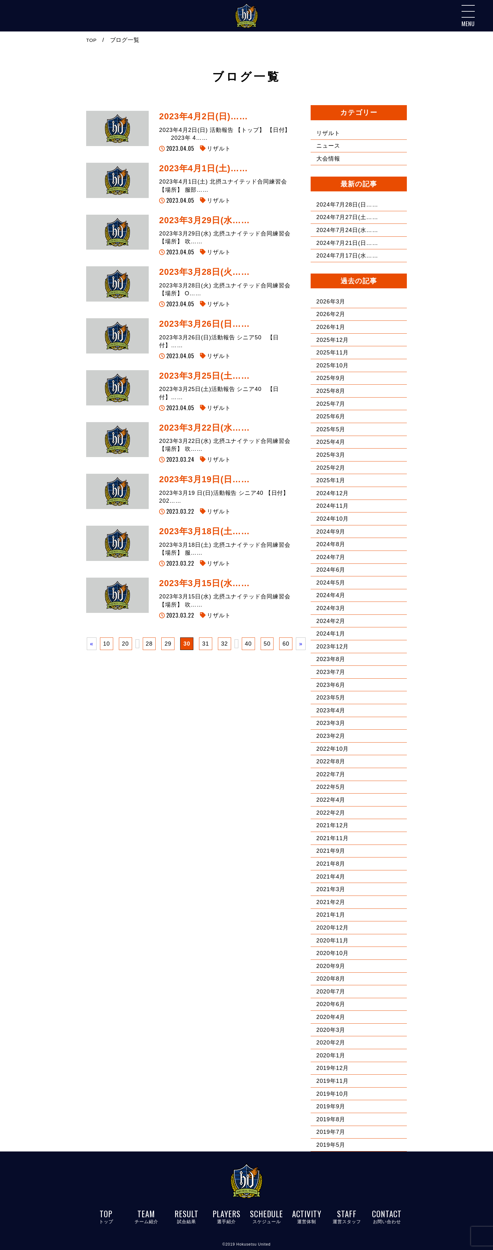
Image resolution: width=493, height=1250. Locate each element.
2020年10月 (332, 953)
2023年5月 (330, 697)
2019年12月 (332, 1068)
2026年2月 (330, 314)
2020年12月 (332, 928)
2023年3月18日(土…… (204, 531)
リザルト (219, 148)
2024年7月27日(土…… (347, 217)
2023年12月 (332, 646)
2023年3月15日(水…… (204, 583)
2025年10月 (332, 365)
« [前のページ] (91, 644)
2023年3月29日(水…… (204, 220)
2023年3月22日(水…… (204, 428)
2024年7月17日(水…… (347, 255)
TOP (92, 40)
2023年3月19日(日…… (204, 479)
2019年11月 (332, 1081)
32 (224, 644)
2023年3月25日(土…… (204, 376)
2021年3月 (330, 889)
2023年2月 (330, 736)
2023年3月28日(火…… (204, 272)
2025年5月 (330, 429)
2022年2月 (330, 813)
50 (267, 644)
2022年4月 (330, 800)
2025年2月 (330, 468)
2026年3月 (330, 301)
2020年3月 (330, 1030)
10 (106, 644)
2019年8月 (330, 1119)
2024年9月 (330, 532)
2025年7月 (330, 404)
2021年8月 (330, 864)
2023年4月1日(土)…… (203, 168)
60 (285, 644)
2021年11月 (332, 838)
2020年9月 (330, 966)
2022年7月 (330, 774)
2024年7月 (330, 557)
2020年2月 (330, 1042)
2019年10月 (332, 1094)
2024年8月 (330, 544)
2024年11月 (332, 506)
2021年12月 (332, 825)
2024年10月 (332, 519)
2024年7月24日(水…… (347, 230)
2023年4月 (330, 710)
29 (167, 644)
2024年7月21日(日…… (347, 243)
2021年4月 (330, 877)
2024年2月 (330, 621)
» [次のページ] (300, 644)
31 (205, 644)
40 (248, 644)
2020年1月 (330, 1055)
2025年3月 (330, 455)
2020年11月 (332, 940)
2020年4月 (330, 1017)
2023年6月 (330, 685)
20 (125, 644)
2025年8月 (330, 391)
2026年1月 (330, 327)
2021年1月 (330, 915)
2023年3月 (330, 723)
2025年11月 (332, 352)
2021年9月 (330, 851)
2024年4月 (330, 595)
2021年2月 (330, 902)
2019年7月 (330, 1132)
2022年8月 (330, 761)
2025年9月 (330, 378)
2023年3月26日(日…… (204, 324)
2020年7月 (330, 991)
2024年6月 (330, 570)
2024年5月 (330, 583)
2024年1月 (330, 634)
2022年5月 (330, 787)
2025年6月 (330, 416)
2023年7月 (330, 672)
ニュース (328, 146)
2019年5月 (330, 1145)
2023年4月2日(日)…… (203, 116)
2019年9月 (330, 1106)
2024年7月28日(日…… (347, 204)
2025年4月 (330, 442)
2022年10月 (332, 749)
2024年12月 (332, 493)
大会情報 (328, 159)
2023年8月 (330, 659)
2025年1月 (330, 480)
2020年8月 (330, 979)
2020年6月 (330, 1004)
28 (149, 644)
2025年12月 (332, 340)
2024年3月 (330, 608)
